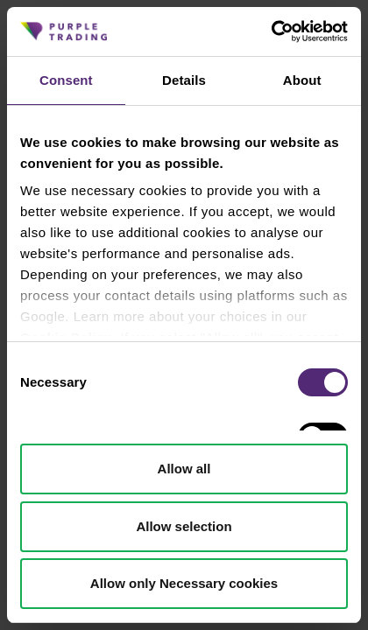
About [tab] (302, 80)
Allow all (184, 468)
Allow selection (183, 526)
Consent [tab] (66, 80)
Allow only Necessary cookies (184, 583)
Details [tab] (184, 80)
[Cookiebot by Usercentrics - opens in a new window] (271, 31)
